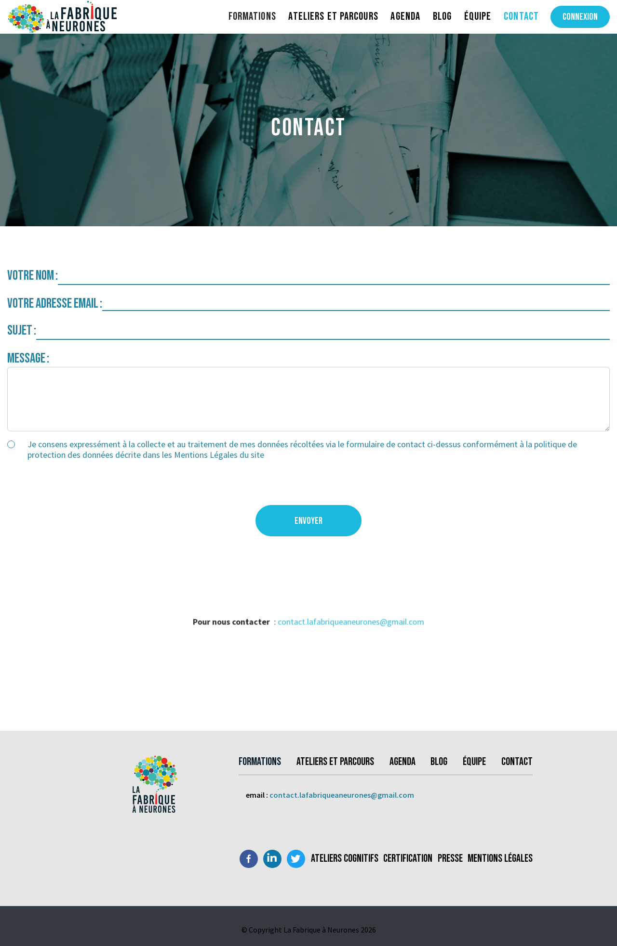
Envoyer (308, 521)
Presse (450, 858)
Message (26, 358)
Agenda (405, 16)
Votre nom (30, 276)
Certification (407, 858)
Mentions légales (500, 858)
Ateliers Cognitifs (344, 858)
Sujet (19, 330)
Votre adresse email (52, 303)
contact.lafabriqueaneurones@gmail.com (348, 623)
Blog (442, 16)
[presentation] (80, 486)
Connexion (580, 17)
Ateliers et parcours (333, 16)
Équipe (478, 16)
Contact (521, 16)
